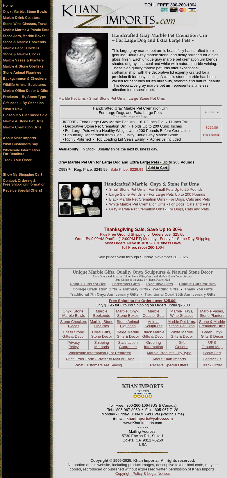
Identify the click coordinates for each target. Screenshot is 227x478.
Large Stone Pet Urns (146, 98)
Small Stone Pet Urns (107, 98)
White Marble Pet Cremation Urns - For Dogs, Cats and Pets (159, 204)
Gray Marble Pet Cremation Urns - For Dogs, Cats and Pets (159, 209)
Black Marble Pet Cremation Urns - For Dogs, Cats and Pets (159, 199)
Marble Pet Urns (72, 98)
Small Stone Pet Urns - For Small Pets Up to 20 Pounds (156, 189)
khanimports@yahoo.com (149, 418)
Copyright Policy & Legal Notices (142, 473)
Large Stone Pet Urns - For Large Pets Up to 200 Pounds (157, 194)
